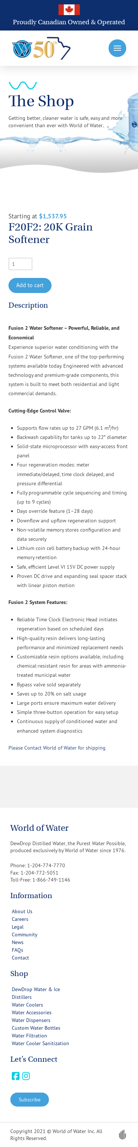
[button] (117, 48)
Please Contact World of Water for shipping (57, 747)
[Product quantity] (20, 264)
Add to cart (29, 285)
